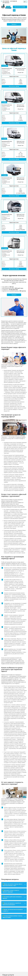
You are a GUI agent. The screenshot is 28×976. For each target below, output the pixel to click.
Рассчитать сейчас (14, 86)
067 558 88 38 (13, 1)
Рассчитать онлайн (20, 7)
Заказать (14, 24)
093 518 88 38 (6, 1)
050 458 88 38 (6, 2)
